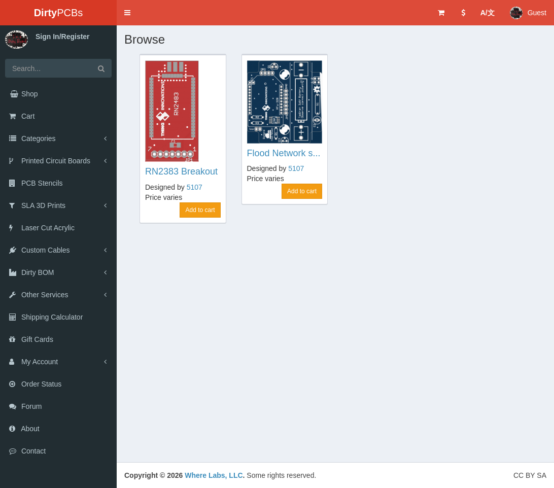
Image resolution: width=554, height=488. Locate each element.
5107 (194, 187)
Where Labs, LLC (214, 475)
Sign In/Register (63, 36)
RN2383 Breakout (181, 171)
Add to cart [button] (200, 210)
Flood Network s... (284, 153)
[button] (127, 12)
